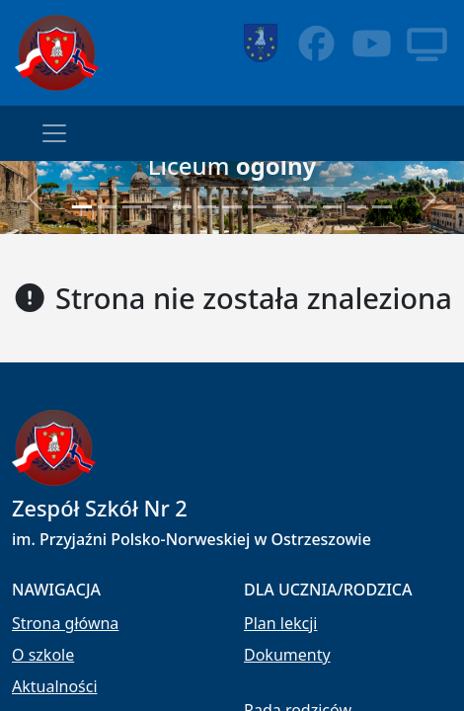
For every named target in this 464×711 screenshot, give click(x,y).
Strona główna (65, 623)
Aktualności (55, 686)
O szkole (43, 655)
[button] (35, 197)
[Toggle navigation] (54, 133)
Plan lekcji (280, 623)
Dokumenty (287, 655)
